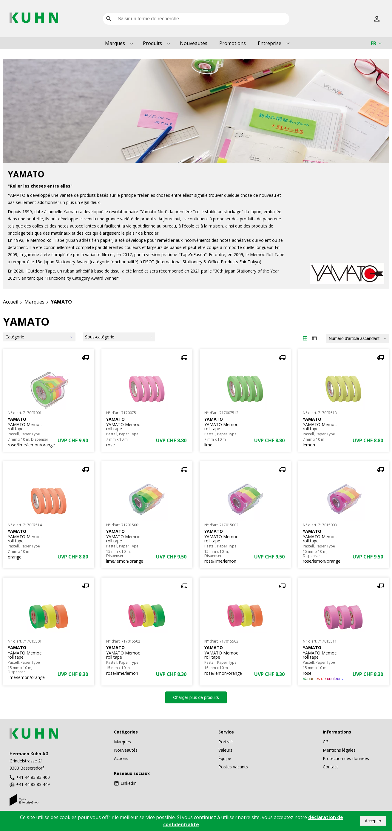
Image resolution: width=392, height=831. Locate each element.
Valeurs (225, 750)
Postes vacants (233, 767)
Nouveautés (193, 43)
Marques (115, 43)
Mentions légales (339, 750)
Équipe (224, 758)
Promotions (232, 43)
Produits (152, 43)
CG (325, 742)
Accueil (10, 301)
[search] (109, 18)
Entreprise (269, 43)
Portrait (225, 742)
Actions (121, 758)
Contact (330, 767)
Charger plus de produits (196, 697)
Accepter (373, 820)
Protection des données (346, 758)
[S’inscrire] (376, 19)
